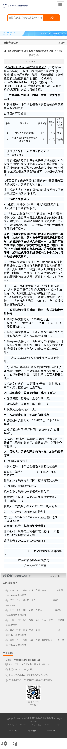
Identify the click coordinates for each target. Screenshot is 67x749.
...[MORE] (55, 575)
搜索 (51, 17)
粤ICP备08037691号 (16, 725)
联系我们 (13, 730)
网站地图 (32, 730)
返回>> (61, 43)
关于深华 (51, 730)
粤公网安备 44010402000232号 (45, 725)
